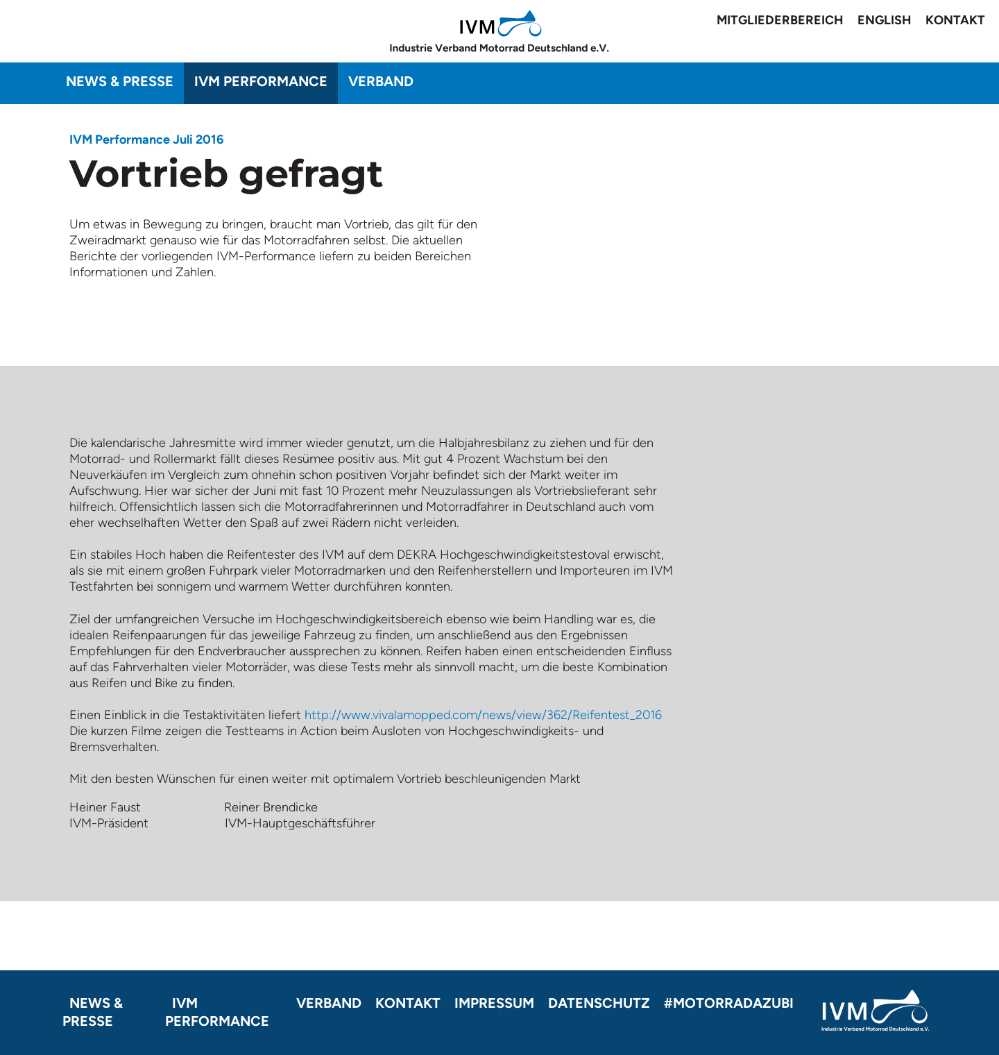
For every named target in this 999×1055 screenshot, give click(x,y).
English (884, 20)
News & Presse (119, 81)
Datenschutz (599, 1003)
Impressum (494, 1003)
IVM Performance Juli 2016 (146, 139)
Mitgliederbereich (780, 20)
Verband (380, 81)
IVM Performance (260, 81)
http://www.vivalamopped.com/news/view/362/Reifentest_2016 (483, 715)
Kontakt (955, 20)
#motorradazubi (729, 1003)
